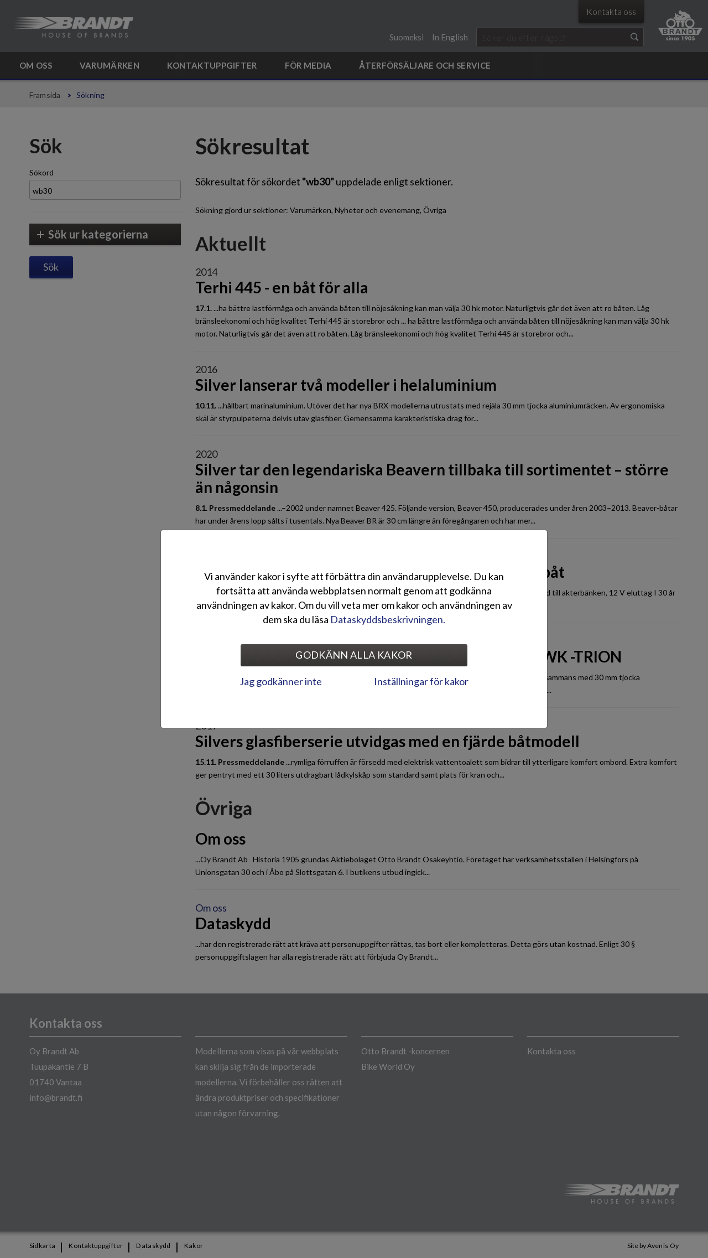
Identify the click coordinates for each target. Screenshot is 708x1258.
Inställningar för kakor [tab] (421, 681)
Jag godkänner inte (281, 681)
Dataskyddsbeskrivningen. (387, 619)
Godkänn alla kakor (353, 655)
